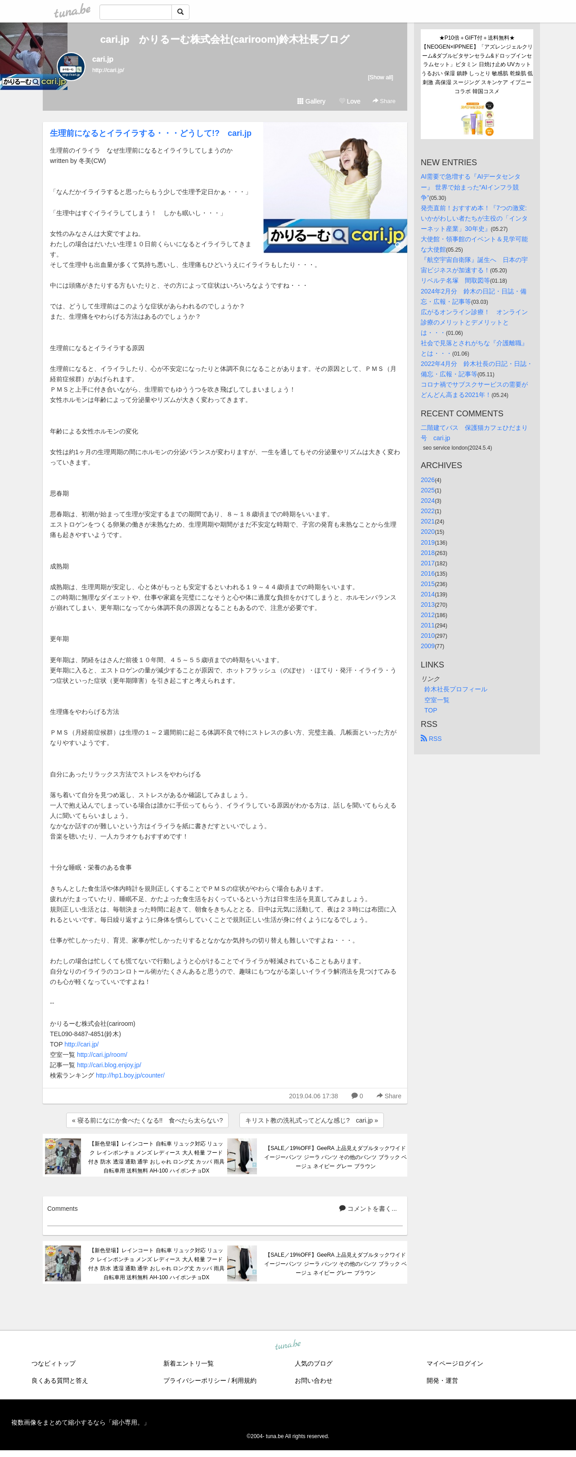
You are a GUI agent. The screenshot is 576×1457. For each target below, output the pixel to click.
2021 (428, 521)
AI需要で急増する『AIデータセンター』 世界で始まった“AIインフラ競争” (471, 187)
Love (349, 101)
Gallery (311, 101)
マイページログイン (455, 1363)
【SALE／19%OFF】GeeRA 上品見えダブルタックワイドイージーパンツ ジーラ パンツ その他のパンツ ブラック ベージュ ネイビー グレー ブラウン (335, 1157)
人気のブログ (314, 1363)
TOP (430, 710)
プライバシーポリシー (194, 1380)
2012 (428, 614)
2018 (428, 552)
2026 (428, 479)
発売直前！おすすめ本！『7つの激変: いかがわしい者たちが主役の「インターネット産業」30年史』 (475, 218)
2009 (428, 646)
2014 (428, 594)
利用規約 (243, 1380)
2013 (428, 604)
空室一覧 (437, 700)
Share (384, 101)
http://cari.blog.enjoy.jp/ (109, 1065)
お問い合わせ (314, 1380)
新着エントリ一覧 (188, 1363)
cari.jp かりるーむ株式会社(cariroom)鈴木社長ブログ (225, 39)
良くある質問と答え (60, 1380)
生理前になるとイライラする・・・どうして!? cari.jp (151, 133)
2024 (428, 500)
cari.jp (102, 59)
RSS (431, 738)
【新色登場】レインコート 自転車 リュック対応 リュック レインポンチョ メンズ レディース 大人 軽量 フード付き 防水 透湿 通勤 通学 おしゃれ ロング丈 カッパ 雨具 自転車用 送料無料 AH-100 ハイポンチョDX (156, 1157)
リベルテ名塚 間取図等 (455, 280)
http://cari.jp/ (81, 1044)
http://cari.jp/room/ (102, 1054)
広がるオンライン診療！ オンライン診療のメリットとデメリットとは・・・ (474, 322)
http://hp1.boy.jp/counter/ (130, 1075)
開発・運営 (442, 1380)
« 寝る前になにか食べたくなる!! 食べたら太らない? (147, 1120)
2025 (428, 490)
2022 (428, 510)
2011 (428, 625)
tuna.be (288, 1345)
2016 (428, 573)
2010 (428, 635)
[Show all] (380, 77)
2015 (428, 583)
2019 (428, 542)
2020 (428, 531)
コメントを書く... (368, 1208)
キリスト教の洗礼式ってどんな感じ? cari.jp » (311, 1120)
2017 (428, 563)
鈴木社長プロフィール (455, 689)
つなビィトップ (54, 1363)
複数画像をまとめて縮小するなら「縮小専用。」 (80, 1422)
